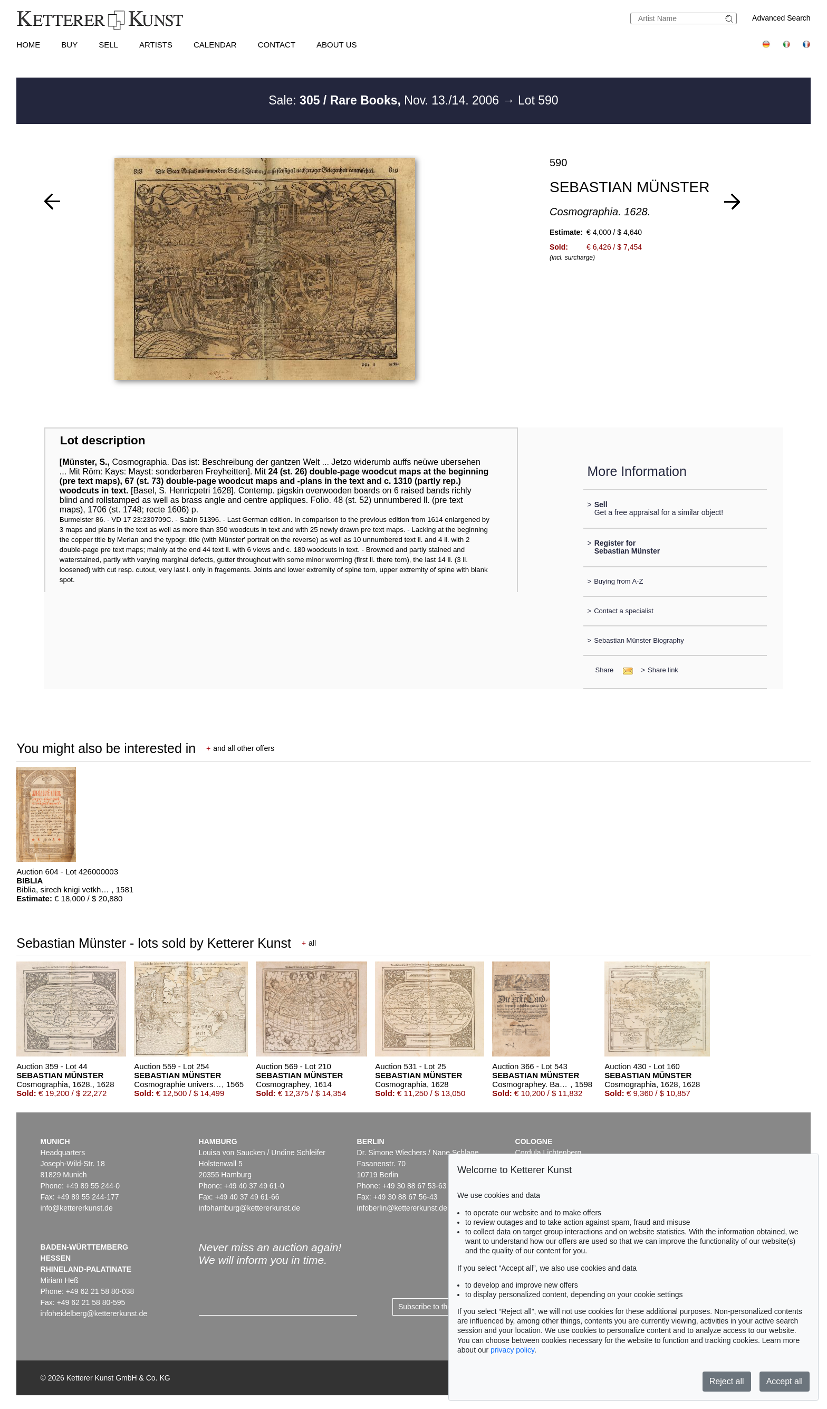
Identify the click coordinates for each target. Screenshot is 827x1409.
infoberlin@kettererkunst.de (402, 1208)
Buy (69, 44)
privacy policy (512, 1350)
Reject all (726, 1381)
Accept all (784, 1381)
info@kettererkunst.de (77, 1208)
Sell (108, 44)
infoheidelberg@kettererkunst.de (94, 1313)
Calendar (215, 44)
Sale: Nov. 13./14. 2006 (385, 100)
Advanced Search (781, 18)
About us (336, 44)
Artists (155, 44)
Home (28, 44)
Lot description (103, 440)
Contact (276, 44)
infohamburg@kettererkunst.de (249, 1208)
